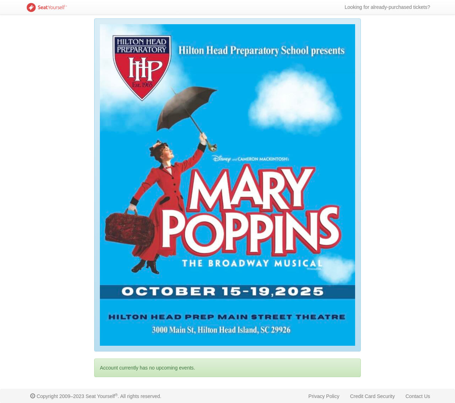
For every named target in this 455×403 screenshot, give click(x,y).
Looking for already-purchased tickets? (387, 7)
